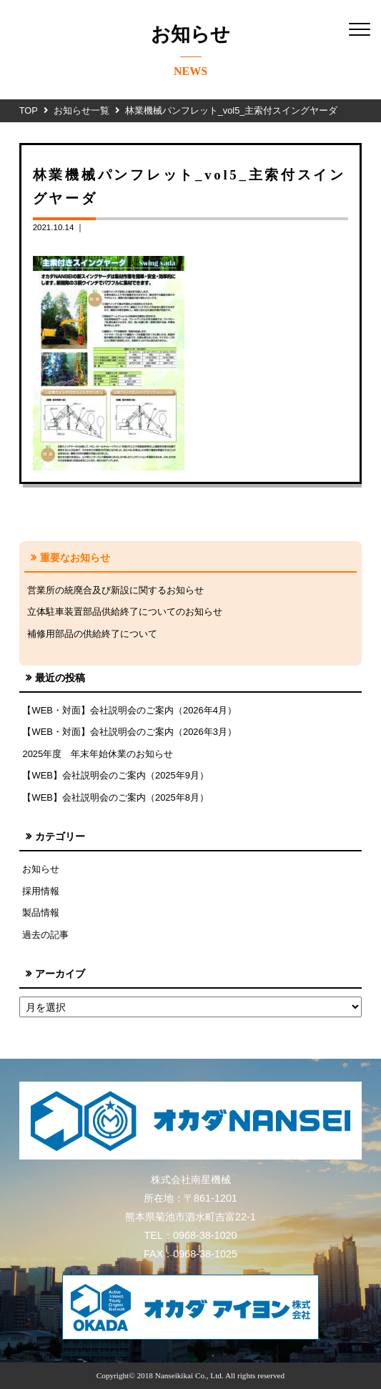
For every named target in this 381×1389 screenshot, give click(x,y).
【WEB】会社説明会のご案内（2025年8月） (115, 797)
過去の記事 (45, 934)
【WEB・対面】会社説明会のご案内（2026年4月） (129, 710)
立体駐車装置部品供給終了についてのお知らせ (124, 611)
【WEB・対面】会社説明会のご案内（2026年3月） (129, 731)
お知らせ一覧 (81, 110)
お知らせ (40, 869)
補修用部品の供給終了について (92, 633)
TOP (28, 110)
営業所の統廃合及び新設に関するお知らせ (115, 590)
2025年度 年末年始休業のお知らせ (97, 753)
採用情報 (40, 891)
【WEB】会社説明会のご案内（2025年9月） (115, 775)
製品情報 (40, 912)
